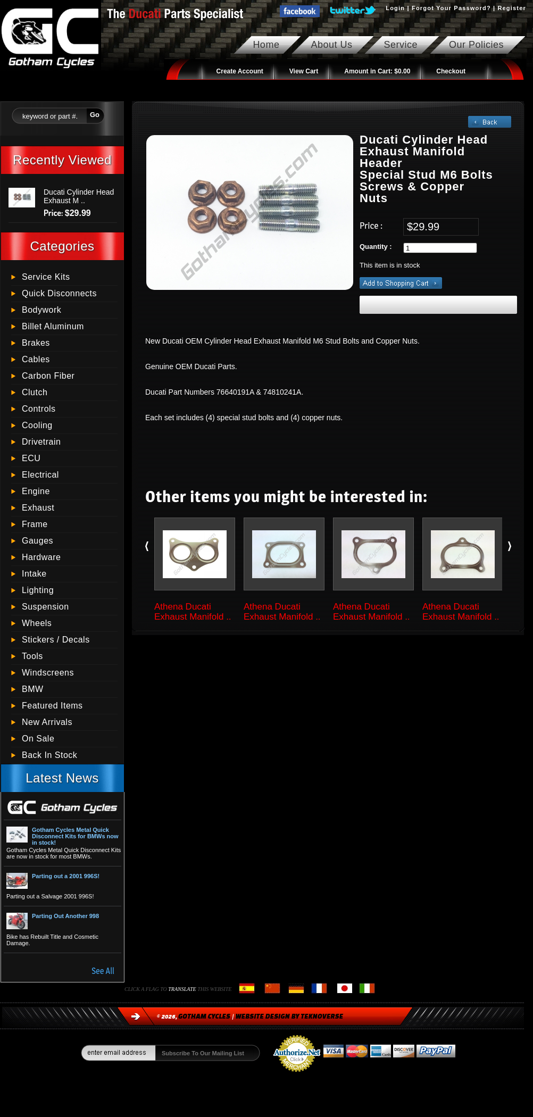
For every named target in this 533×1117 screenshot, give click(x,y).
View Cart (303, 71)
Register (511, 8)
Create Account (239, 71)
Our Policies (476, 44)
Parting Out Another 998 (65, 916)
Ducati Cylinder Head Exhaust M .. (79, 196)
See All (102, 971)
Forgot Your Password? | (453, 8)
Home (266, 44)
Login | (399, 8)
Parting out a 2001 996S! (65, 876)
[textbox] (49, 114)
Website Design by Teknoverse (290, 1016)
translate (182, 989)
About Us (331, 44)
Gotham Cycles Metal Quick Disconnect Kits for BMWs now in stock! (75, 836)
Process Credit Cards (297, 1075)
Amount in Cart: (377, 71)
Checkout (450, 71)
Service (401, 44)
